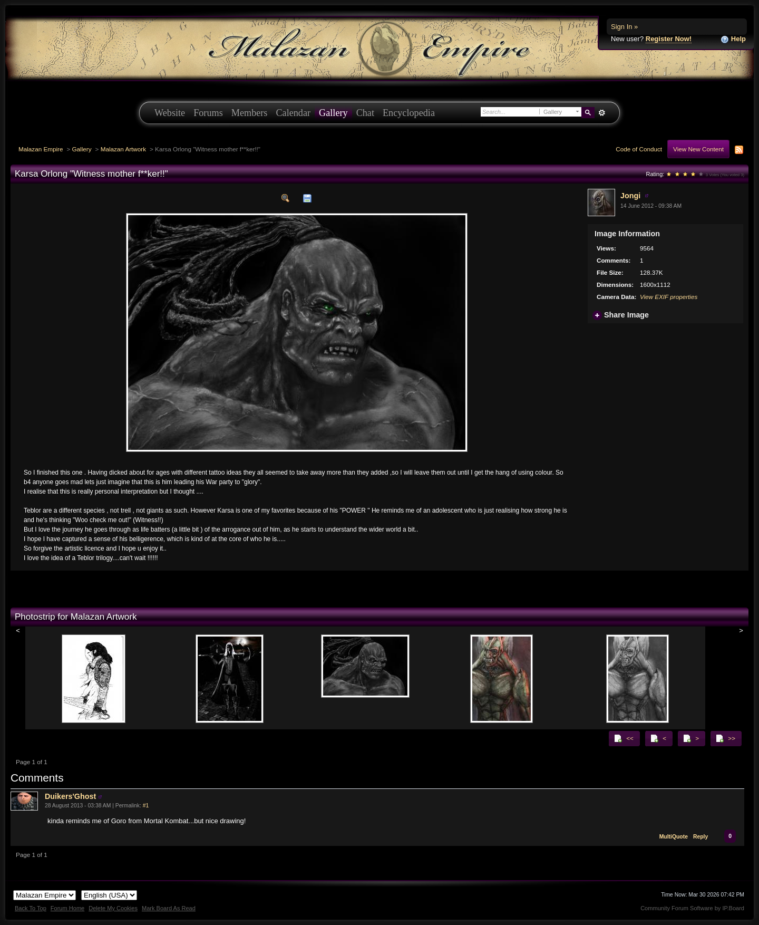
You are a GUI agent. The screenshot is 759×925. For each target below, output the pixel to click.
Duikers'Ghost (70, 796)
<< (624, 738)
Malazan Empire (40, 149)
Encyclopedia (409, 113)
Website (169, 113)
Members (249, 113)
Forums (208, 113)
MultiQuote (673, 837)
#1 (146, 805)
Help (733, 39)
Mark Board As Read (169, 908)
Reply (700, 837)
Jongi (630, 195)
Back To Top (30, 908)
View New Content (698, 149)
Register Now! (669, 39)
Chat (365, 113)
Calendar (293, 113)
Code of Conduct (639, 149)
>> (725, 738)
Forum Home (67, 908)
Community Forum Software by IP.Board (692, 908)
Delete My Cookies (113, 908)
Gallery (333, 113)
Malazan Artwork (123, 149)
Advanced (601, 113)
